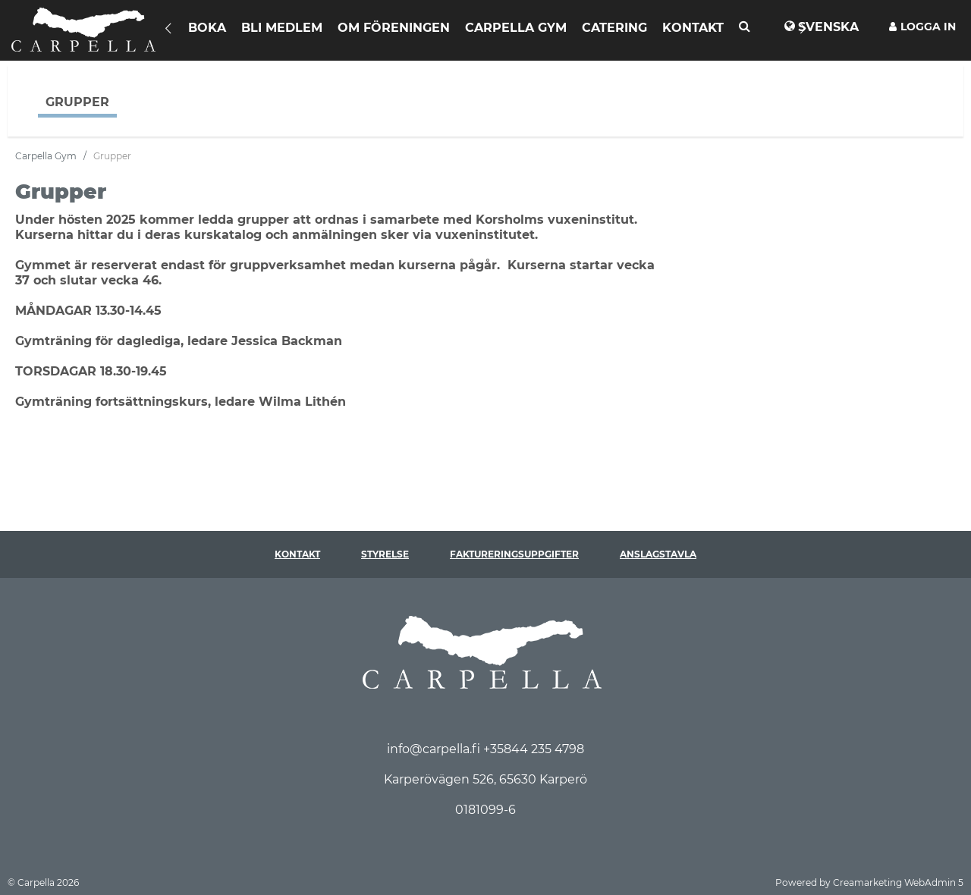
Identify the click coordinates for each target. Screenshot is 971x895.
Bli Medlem (281, 27)
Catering (614, 27)
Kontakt (693, 27)
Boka (207, 27)
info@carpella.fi (435, 749)
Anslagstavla (658, 554)
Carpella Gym (516, 27)
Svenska (828, 27)
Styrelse (385, 554)
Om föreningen (394, 27)
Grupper (77, 102)
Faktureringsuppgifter (514, 554)
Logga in (922, 26)
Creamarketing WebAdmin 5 (898, 882)
